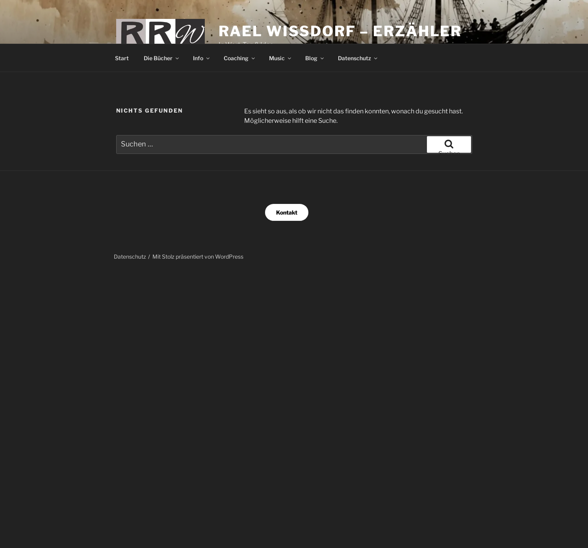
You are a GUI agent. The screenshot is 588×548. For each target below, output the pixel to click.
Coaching (240, 58)
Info (202, 58)
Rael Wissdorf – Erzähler (340, 31)
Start (122, 58)
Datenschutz (358, 58)
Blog (315, 58)
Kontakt (286, 212)
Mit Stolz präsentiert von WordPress (197, 256)
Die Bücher (162, 58)
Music (280, 58)
